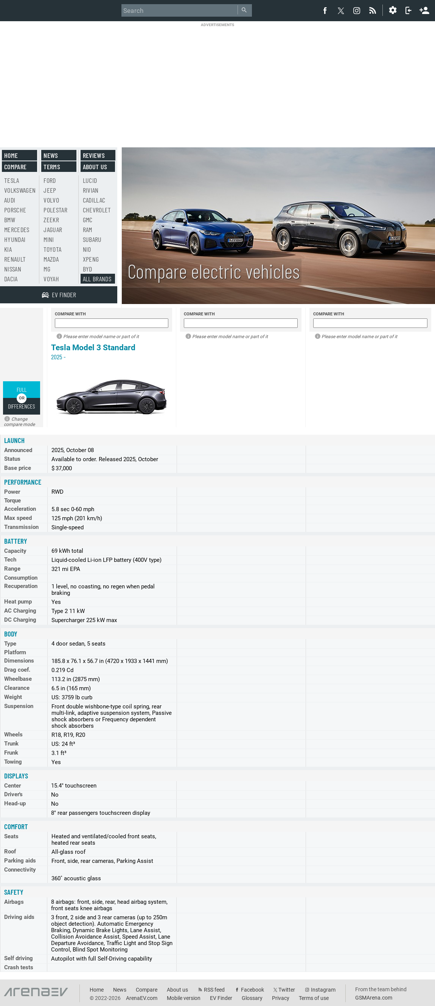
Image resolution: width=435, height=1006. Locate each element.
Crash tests (18, 967)
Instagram (323, 990)
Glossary (252, 998)
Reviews (94, 155)
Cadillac (94, 200)
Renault (15, 259)
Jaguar (53, 229)
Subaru (92, 239)
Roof (10, 851)
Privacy (280, 998)
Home (11, 155)
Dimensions (19, 660)
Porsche (15, 210)
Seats (11, 836)
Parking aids (20, 860)
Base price (17, 468)
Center (12, 785)
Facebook (252, 990)
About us (95, 166)
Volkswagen (20, 190)
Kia (8, 249)
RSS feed (214, 990)
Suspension (18, 706)
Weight (13, 697)
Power (12, 491)
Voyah (51, 279)
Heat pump (18, 601)
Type (10, 643)
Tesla (11, 180)
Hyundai (14, 239)
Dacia (11, 279)
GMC (88, 219)
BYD (87, 269)
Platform (15, 652)
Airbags (14, 901)
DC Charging (20, 619)
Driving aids (19, 917)
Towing (13, 761)
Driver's (13, 794)
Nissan (12, 269)
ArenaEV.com (141, 998)
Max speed (18, 518)
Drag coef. (17, 669)
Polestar (55, 210)
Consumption (20, 577)
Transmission (21, 527)
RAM (87, 229)
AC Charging (20, 610)
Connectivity (20, 869)
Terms (52, 166)
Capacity (15, 550)
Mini (49, 239)
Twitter (286, 990)
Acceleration (20, 508)
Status (12, 458)
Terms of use (314, 998)
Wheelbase (18, 678)
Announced (18, 450)
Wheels (13, 734)
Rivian (91, 190)
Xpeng (91, 259)
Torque (12, 500)
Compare (15, 166)
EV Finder (221, 998)
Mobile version (183, 998)
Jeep (50, 190)
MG (47, 269)
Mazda (51, 259)
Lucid (90, 180)
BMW (9, 219)
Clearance (17, 688)
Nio (87, 249)
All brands (97, 279)
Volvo (51, 200)
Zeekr (51, 219)
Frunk (11, 752)
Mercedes (17, 229)
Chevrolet (97, 210)
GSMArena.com (373, 998)
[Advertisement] (217, 80)
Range (12, 568)
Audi (9, 200)
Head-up (15, 803)
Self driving (18, 958)
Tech (10, 559)
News (51, 155)
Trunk (11, 743)
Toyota (52, 249)
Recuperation (20, 586)
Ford (50, 180)
